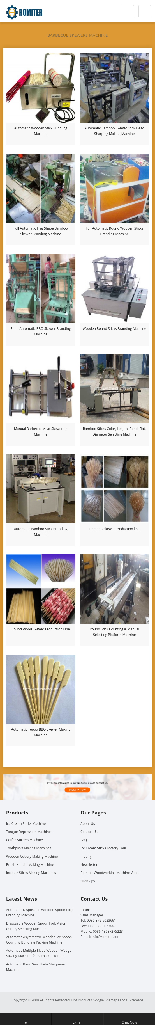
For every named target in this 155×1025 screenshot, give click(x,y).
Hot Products (81, 1000)
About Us (87, 823)
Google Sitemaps (106, 1000)
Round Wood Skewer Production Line (40, 629)
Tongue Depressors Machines (29, 831)
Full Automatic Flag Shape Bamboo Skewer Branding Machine (40, 231)
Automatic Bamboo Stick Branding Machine (41, 532)
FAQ (83, 840)
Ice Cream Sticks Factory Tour (103, 848)
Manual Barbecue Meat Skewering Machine (40, 431)
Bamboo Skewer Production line (114, 529)
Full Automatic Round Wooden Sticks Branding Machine (114, 231)
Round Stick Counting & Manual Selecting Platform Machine (114, 632)
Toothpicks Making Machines (28, 848)
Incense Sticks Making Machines (31, 872)
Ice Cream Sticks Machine (26, 823)
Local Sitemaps (132, 1000)
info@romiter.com (106, 936)
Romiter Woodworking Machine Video (110, 872)
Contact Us (89, 831)
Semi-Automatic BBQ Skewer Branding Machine (41, 331)
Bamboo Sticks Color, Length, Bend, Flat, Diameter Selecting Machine (114, 431)
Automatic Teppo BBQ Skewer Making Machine (40, 732)
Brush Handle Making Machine (30, 864)
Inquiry (85, 856)
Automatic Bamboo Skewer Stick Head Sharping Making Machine (114, 131)
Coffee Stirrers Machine (24, 840)
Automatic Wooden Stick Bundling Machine (40, 131)
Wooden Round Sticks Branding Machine (114, 328)
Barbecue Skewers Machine (77, 35)
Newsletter (89, 864)
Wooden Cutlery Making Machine (32, 856)
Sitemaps (87, 880)
